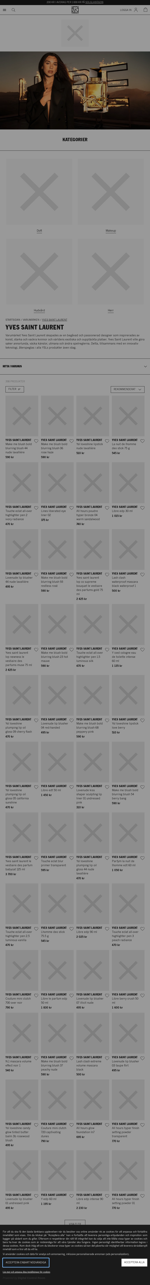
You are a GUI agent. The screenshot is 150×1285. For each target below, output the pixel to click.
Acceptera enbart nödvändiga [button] (26, 1263)
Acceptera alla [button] (134, 1262)
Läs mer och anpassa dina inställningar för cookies (26, 1272)
